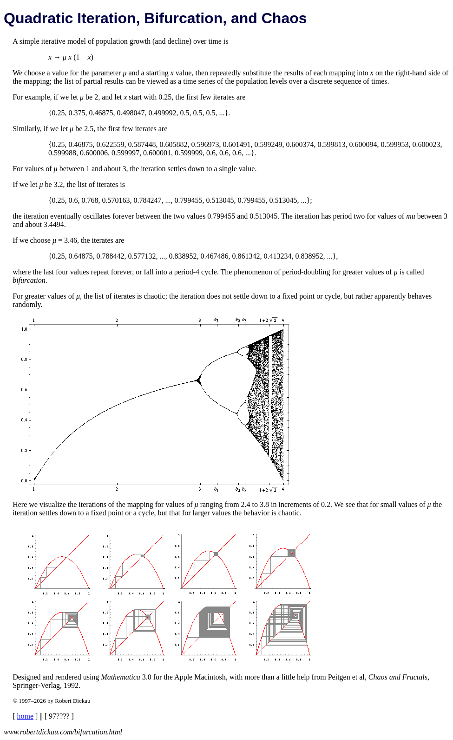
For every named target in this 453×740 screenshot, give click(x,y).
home (25, 716)
